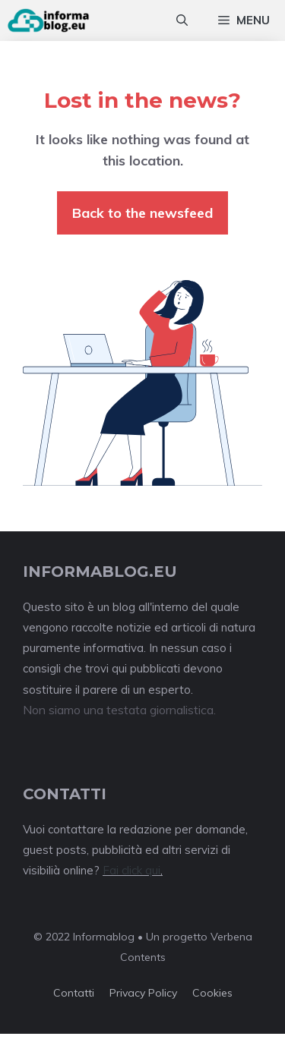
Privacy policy (143, 993)
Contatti (73, 993)
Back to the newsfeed (142, 213)
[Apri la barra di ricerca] (182, 20)
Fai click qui (131, 870)
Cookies (212, 993)
